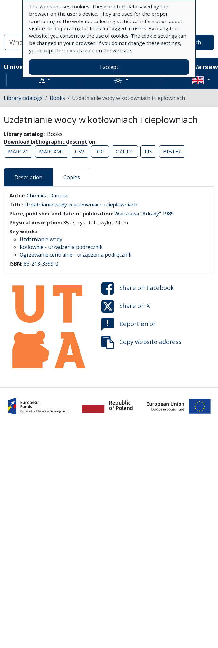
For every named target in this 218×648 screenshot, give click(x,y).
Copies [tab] (71, 177)
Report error (128, 324)
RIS (148, 151)
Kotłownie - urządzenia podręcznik (61, 246)
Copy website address (141, 342)
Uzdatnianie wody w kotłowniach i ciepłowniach (80, 204)
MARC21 (18, 151)
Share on (137, 288)
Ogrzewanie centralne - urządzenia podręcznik (75, 254)
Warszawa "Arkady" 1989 (144, 213)
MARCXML (51, 151)
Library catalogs (23, 97)
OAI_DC (125, 151)
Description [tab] (28, 177)
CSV (79, 151)
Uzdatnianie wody (41, 239)
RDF (100, 151)
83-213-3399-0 (41, 263)
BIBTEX (172, 151)
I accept (109, 67)
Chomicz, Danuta (47, 195)
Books (57, 97)
